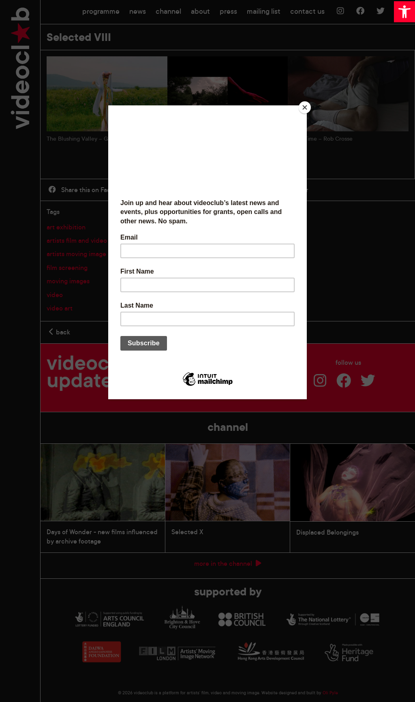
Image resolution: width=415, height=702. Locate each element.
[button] (404, 11)
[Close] (305, 107)
